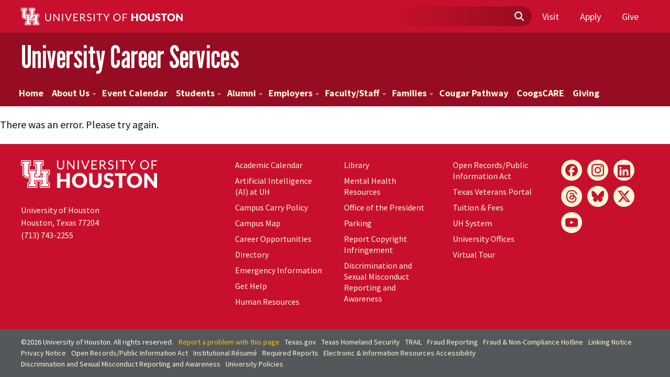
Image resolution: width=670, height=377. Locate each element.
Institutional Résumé (225, 353)
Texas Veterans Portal (492, 191)
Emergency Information (278, 270)
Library (356, 165)
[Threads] (571, 196)
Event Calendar (135, 93)
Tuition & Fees (478, 207)
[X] (623, 196)
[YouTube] (571, 222)
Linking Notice (610, 342)
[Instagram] (597, 170)
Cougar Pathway (473, 93)
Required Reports (290, 353)
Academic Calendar (269, 165)
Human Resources (267, 301)
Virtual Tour (474, 254)
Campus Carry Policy (271, 207)
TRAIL (413, 342)
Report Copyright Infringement (375, 244)
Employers (294, 93)
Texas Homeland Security (360, 342)
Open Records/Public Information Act (490, 170)
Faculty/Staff (355, 93)
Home (31, 93)
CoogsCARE (540, 93)
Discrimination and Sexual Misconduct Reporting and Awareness (378, 282)
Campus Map (258, 223)
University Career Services (130, 56)
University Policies (254, 364)
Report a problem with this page (229, 342)
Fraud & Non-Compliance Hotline (533, 342)
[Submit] (519, 17)
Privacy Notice (43, 353)
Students (198, 93)
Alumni (245, 93)
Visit (550, 16)
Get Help (251, 286)
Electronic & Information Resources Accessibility (399, 353)
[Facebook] (571, 170)
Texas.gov (300, 342)
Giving (586, 93)
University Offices (484, 239)
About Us (74, 93)
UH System (472, 223)
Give (630, 16)
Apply (590, 16)
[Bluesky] (597, 196)
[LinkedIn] (623, 170)
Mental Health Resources (370, 186)
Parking (358, 223)
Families (412, 93)
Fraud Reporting (452, 342)
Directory (252, 254)
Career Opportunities (273, 239)
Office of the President (384, 207)
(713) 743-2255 (47, 235)
